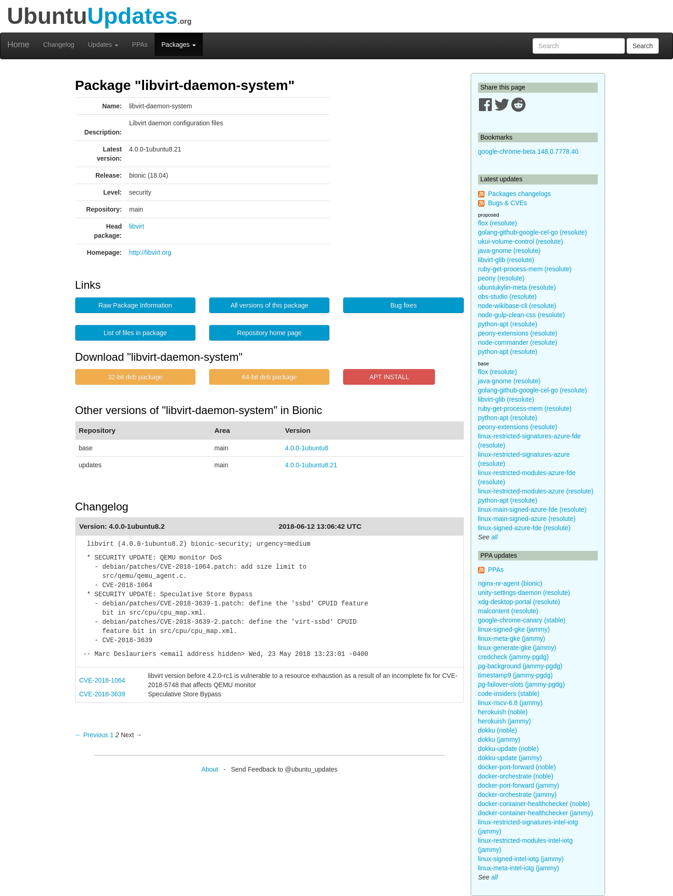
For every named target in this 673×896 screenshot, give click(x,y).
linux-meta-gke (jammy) (511, 638)
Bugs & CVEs (507, 203)
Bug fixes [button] (403, 305)
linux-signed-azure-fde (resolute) (524, 528)
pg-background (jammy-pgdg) (520, 666)
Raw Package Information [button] (135, 305)
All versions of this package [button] (269, 305)
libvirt (137, 226)
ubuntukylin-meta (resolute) (517, 287)
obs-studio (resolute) (507, 296)
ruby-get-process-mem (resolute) (525, 269)
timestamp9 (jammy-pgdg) (515, 675)
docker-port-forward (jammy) (518, 785)
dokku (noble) (497, 730)
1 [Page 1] (112, 735)
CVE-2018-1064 (102, 680)
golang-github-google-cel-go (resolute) (532, 232)
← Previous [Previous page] (91, 735)
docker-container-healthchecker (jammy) (535, 813)
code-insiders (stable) (509, 693)
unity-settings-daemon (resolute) (524, 592)
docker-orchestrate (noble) (515, 776)
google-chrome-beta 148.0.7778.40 (528, 151)
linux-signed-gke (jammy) (514, 629)
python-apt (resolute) (507, 324)
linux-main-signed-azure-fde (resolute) (532, 509)
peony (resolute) (501, 278)
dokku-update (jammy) (510, 758)
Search (643, 46)
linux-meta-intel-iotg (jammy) (518, 868)
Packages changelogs (519, 193)
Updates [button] (103, 44)
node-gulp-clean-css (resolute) (521, 315)
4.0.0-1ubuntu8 (306, 448)
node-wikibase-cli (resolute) (517, 305)
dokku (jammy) (499, 739)
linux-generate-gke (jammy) (517, 647)
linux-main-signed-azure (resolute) (526, 518)
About (209, 769)
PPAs (140, 44)
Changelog (58, 44)
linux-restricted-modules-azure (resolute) (535, 491)
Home (18, 44)
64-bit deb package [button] (269, 377)
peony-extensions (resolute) (517, 333)
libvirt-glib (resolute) (506, 259)
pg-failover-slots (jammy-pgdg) (521, 684)
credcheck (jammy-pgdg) (513, 657)
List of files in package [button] (135, 332)
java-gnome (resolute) (509, 250)
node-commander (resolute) (517, 342)
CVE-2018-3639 (102, 694)
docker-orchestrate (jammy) (517, 794)
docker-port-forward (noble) (517, 767)
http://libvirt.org (150, 252)
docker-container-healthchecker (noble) (534, 803)
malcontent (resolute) (508, 611)
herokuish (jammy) (504, 721)
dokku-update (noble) (508, 748)
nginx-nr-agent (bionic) (510, 583)
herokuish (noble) (503, 712)
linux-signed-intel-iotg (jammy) (521, 858)
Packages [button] (178, 44)
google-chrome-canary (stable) (522, 620)
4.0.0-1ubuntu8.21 (311, 465)
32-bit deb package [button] (135, 377)
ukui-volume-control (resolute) (520, 241)
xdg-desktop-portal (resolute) (519, 601)
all (494, 537)
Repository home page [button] (269, 332)
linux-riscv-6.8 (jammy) (510, 702)
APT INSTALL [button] (389, 377)
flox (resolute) (497, 223)
